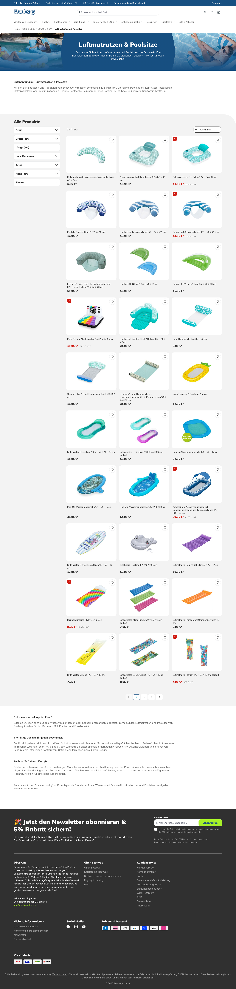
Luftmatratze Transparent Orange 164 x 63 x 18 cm (196, 621)
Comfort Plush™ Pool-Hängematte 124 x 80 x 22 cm (91, 395)
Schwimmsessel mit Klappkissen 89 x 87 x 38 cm (142, 178)
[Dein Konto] (204, 12)
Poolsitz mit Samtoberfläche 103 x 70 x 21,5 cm (196, 232)
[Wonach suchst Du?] (121, 12)
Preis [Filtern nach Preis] (37, 129)
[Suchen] (80, 12)
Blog (86, 884)
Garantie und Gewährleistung (153, 880)
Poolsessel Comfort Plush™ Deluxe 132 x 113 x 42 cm (142, 340)
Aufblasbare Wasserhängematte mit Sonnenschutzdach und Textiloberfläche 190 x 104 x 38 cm (196, 510)
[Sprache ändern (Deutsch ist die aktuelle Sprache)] (216, 3)
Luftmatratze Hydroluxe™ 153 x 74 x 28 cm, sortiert (141, 453)
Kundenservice (145, 867)
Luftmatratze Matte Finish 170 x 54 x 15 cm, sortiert (141, 621)
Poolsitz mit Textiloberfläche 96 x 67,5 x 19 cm (143, 232)
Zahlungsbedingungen (149, 888)
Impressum (143, 905)
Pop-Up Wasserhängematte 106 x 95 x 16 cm (195, 452)
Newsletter (20, 934)
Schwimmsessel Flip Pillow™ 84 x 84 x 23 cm (195, 177)
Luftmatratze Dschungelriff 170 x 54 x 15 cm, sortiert (142, 676)
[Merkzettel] (211, 12)
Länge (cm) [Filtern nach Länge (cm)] (37, 147)
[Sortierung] (207, 130)
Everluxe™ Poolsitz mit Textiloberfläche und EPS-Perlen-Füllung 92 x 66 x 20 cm (88, 285)
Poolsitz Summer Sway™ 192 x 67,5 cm (86, 232)
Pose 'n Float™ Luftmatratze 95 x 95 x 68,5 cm (90, 339)
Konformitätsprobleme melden (31, 930)
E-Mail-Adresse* (161, 817)
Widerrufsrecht (145, 892)
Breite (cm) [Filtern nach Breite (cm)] (37, 138)
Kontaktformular (146, 871)
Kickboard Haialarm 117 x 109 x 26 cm (138, 565)
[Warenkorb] (218, 12)
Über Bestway (92, 867)
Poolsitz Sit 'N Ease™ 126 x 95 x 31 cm (138, 284)
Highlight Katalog (93, 880)
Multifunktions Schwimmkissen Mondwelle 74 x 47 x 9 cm (90, 178)
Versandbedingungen (149, 884)
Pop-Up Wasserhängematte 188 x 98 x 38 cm (142, 507)
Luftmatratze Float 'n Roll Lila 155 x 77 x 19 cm (195, 565)
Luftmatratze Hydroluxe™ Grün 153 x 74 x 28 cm (91, 452)
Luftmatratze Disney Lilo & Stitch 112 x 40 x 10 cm (89, 566)
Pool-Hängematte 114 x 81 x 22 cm (190, 339)
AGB (164, 832)
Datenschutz (144, 901)
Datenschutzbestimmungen (182, 829)
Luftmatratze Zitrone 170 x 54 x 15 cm (86, 675)
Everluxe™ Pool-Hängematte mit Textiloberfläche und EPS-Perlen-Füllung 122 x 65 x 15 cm (143, 397)
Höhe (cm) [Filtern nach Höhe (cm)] (37, 173)
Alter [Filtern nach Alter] (37, 164)
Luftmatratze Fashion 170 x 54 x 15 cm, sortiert (196, 675)
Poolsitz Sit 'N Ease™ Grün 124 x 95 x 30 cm (194, 284)
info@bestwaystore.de (25, 905)
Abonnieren (210, 822)
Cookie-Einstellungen (26, 926)
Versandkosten (59, 974)
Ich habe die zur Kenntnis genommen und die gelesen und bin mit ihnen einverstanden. (189, 830)
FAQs (140, 876)
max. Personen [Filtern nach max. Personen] (37, 156)
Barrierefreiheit (22, 939)
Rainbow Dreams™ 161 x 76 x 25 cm (84, 620)
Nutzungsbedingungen (187, 842)
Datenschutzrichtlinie (163, 842)
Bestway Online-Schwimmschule (102, 876)
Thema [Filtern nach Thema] (37, 182)
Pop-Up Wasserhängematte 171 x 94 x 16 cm (89, 507)
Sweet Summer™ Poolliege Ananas (190, 394)
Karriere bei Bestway (96, 871)
